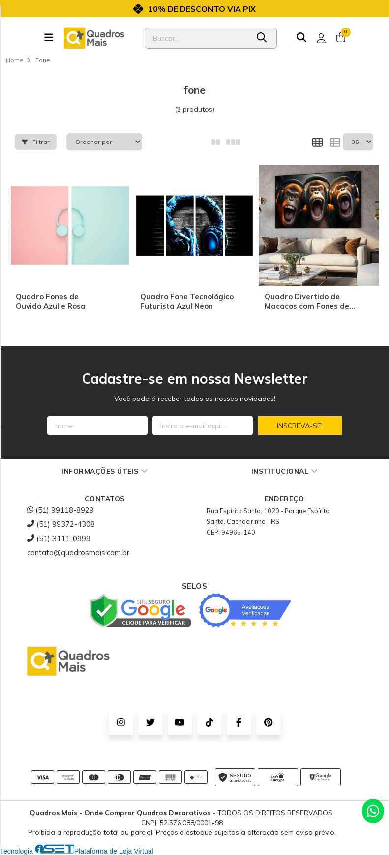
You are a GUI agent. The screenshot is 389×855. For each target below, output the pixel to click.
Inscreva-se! (300, 425)
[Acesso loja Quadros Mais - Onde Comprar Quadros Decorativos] (321, 38)
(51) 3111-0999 (58, 538)
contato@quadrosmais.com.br (78, 552)
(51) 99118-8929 (60, 509)
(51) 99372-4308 (61, 524)
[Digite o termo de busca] (196, 38)
